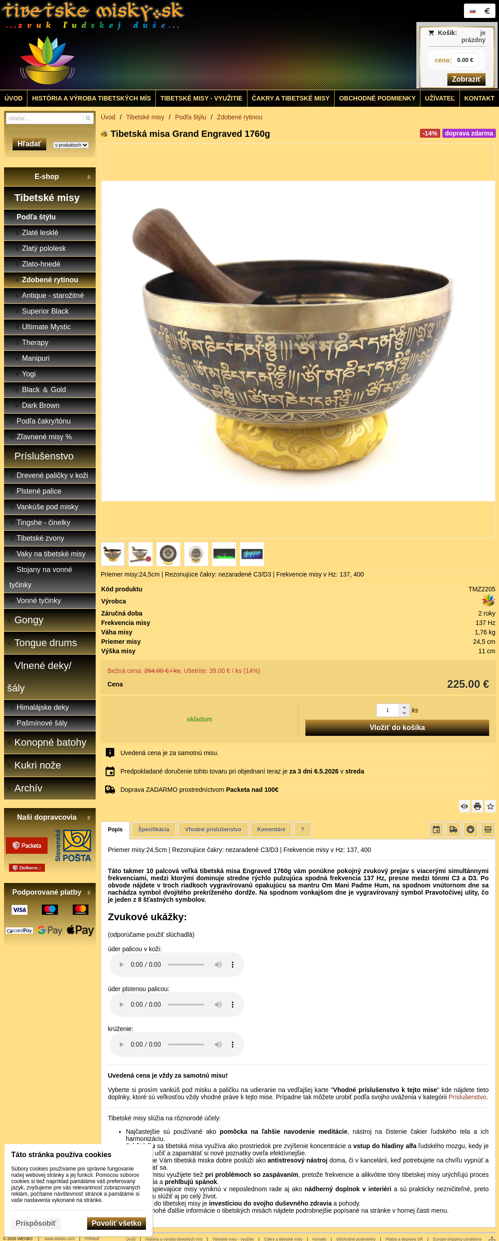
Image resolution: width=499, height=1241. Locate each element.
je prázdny (473, 36)
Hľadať (29, 144)
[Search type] (71, 145)
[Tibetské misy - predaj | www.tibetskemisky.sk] (187, 44)
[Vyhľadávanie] (50, 118)
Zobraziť (466, 79)
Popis (115, 829)
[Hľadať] (88, 118)
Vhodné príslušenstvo (213, 829)
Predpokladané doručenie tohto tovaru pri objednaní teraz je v (242, 771)
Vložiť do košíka (397, 727)
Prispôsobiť (36, 1223)
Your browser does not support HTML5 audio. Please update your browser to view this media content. (177, 965)
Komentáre (271, 829)
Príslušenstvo (467, 1097)
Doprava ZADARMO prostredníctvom (199, 789)
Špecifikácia (153, 829)
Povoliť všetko (116, 1223)
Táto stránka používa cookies (61, 1154)
